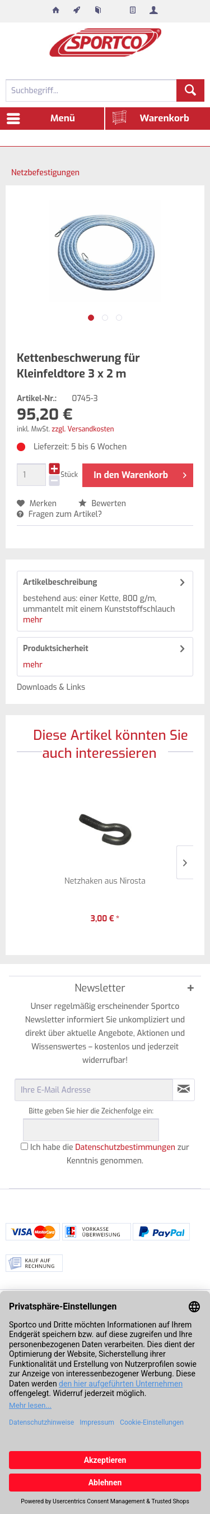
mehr (33, 620)
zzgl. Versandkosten (83, 429)
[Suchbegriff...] (105, 90)
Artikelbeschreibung (60, 582)
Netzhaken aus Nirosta (105, 881)
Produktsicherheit (55, 648)
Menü (41, 117)
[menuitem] (56, 11)
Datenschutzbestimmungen (125, 1147)
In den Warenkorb (140, 473)
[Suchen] (190, 90)
